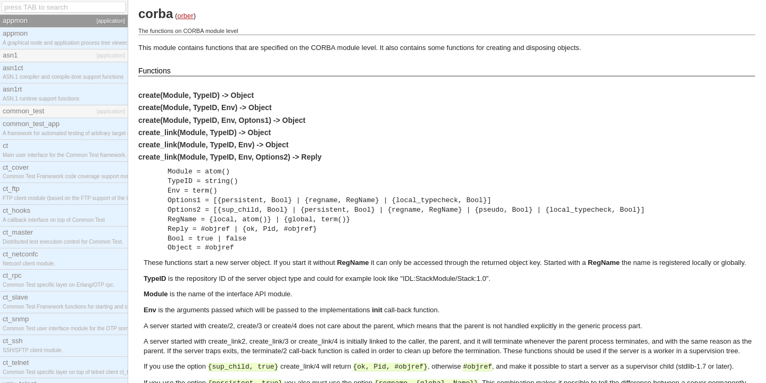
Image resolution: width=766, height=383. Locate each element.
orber (185, 16)
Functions (154, 70)
